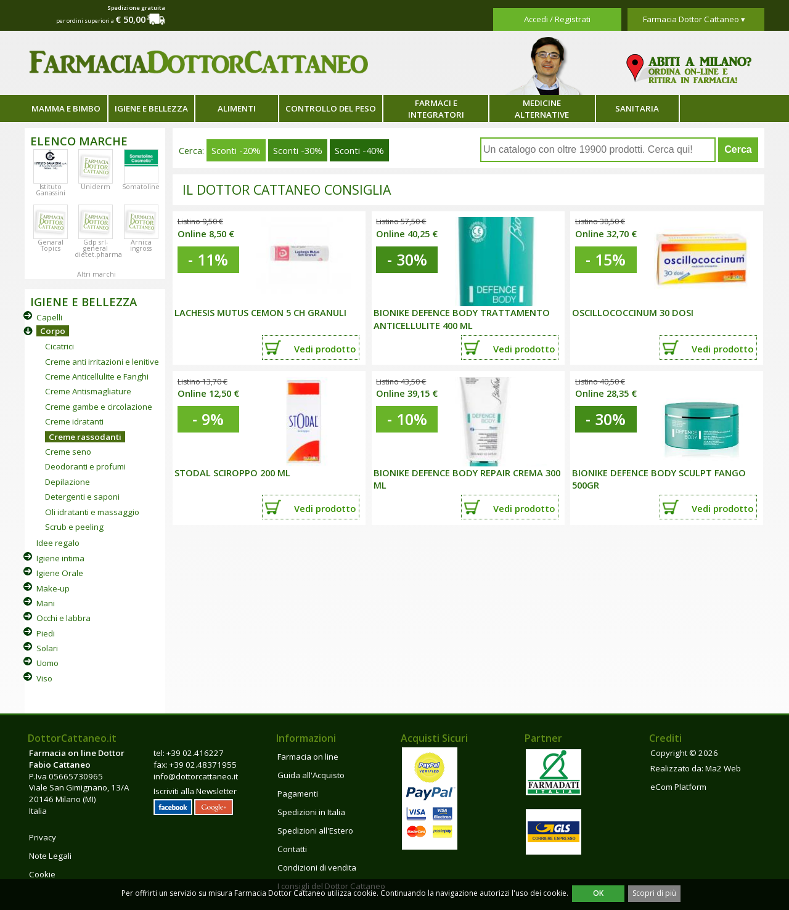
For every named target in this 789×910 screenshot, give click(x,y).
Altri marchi (96, 274)
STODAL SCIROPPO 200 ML (232, 472)
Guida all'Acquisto (311, 775)
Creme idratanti (74, 421)
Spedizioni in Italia (311, 812)
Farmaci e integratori (436, 108)
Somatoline (141, 186)
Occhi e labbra (63, 618)
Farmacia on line (307, 756)
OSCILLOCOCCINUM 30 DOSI (632, 312)
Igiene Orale (59, 573)
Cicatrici (59, 346)
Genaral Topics (50, 245)
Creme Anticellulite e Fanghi (97, 376)
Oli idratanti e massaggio (92, 512)
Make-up (53, 588)
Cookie (42, 874)
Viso (44, 678)
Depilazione (67, 481)
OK (598, 893)
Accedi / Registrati (557, 19)
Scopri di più (654, 893)
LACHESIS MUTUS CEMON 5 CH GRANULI (260, 312)
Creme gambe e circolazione (98, 406)
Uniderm (95, 186)
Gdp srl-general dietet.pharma (98, 248)
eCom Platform (678, 786)
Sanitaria (637, 108)
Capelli (49, 317)
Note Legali (50, 855)
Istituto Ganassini (50, 189)
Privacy (42, 837)
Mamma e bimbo (65, 108)
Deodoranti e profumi (85, 466)
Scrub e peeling (74, 526)
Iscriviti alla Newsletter (195, 791)
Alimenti (237, 108)
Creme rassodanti (85, 436)
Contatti (292, 849)
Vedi (325, 349)
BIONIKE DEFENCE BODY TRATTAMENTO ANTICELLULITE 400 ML (462, 318)
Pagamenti (297, 793)
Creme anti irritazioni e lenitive (102, 361)
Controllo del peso (330, 108)
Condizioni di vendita (316, 867)
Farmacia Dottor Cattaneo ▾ (694, 19)
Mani (45, 603)
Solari (47, 648)
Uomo (47, 662)
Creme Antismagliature (88, 391)
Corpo (52, 330)
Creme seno (68, 451)
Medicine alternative (542, 108)
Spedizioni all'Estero (315, 830)
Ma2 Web (723, 768)
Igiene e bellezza (151, 108)
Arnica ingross (141, 245)
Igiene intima (60, 558)
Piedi (45, 633)
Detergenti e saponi (82, 496)
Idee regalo (58, 542)
